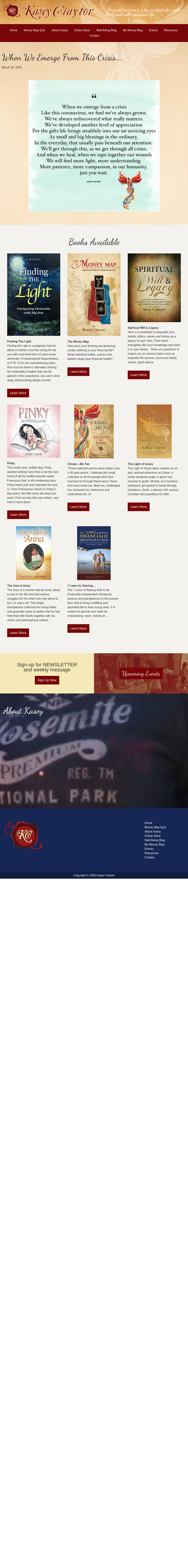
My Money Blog (133, 30)
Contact (94, 35)
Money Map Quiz (34, 30)
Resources (171, 30)
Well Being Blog (106, 30)
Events (153, 30)
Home (13, 30)
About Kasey (60, 30)
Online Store (82, 30)
